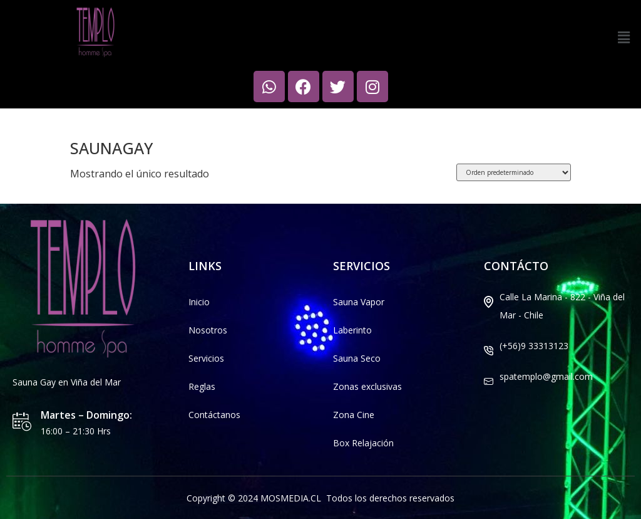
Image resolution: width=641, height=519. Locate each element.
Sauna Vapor (358, 302)
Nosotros (207, 330)
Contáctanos (214, 415)
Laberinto (352, 330)
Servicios (206, 358)
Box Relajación (363, 443)
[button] (624, 37)
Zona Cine (353, 415)
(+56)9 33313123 (534, 346)
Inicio (80, 119)
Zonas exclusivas (367, 386)
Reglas (201, 386)
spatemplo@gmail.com (546, 376)
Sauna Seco (357, 358)
